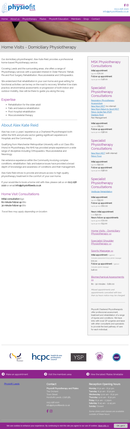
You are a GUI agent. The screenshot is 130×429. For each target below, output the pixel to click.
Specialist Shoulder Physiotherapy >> (102, 242)
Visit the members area (59, 374)
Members (76, 19)
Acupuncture (96, 103)
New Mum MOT (98, 106)
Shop (86, 19)
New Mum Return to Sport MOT (105, 109)
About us (15, 19)
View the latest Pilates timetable (106, 374)
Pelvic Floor (96, 156)
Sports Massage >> (102, 250)
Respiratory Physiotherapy (102, 100)
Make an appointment (17, 374)
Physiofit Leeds (12, 384)
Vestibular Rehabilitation (101, 192)
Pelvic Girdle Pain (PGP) (101, 112)
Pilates (43, 19)
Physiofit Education (58, 19)
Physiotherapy (29, 19)
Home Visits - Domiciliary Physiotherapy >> (105, 232)
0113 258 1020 (53, 402)
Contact (96, 19)
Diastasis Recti (97, 115)
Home (4, 19)
